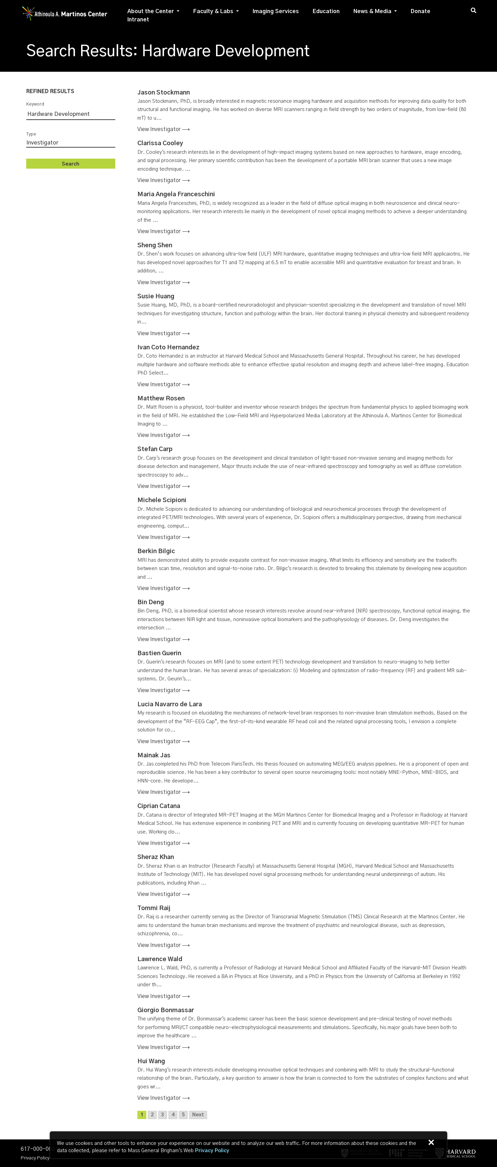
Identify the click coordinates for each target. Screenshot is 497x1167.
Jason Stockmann (163, 93)
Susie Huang (155, 296)
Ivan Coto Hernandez (168, 348)
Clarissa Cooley (160, 143)
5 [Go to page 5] (183, 1115)
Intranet (138, 19)
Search (70, 164)
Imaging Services (276, 11)
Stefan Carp (155, 449)
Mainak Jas (153, 755)
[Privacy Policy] (212, 1151)
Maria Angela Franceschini (176, 194)
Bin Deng (150, 602)
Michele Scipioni (161, 500)
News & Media (372, 11)
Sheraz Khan (155, 857)
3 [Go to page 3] (162, 1115)
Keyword (35, 104)
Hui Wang (151, 1061)
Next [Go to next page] (198, 1115)
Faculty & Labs (213, 11)
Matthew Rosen (161, 399)
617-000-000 (38, 1149)
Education (326, 11)
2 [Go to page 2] (152, 1115)
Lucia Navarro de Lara (169, 704)
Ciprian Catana (158, 806)
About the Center (150, 11)
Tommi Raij (153, 908)
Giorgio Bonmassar (165, 1010)
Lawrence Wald (159, 959)
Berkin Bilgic (156, 551)
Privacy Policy (35, 1158)
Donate (420, 11)
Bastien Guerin (159, 653)
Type (31, 134)
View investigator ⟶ (163, 129)
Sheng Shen (154, 245)
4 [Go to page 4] (173, 1115)
